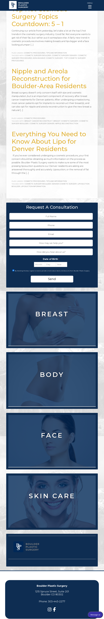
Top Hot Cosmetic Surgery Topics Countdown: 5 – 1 (39, 16)
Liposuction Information (33, 186)
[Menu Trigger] (90, 5)
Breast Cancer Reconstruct (39, 121)
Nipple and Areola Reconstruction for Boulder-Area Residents (49, 78)
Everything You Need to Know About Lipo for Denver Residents (49, 141)
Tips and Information (56, 53)
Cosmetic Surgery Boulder (38, 55)
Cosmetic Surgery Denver (64, 55)
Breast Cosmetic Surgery (65, 121)
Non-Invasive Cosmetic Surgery (48, 58)
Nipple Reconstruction (66, 124)
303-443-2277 (56, 601)
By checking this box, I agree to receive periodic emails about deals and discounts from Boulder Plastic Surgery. (52, 271)
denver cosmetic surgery (64, 184)
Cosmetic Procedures (34, 53)
